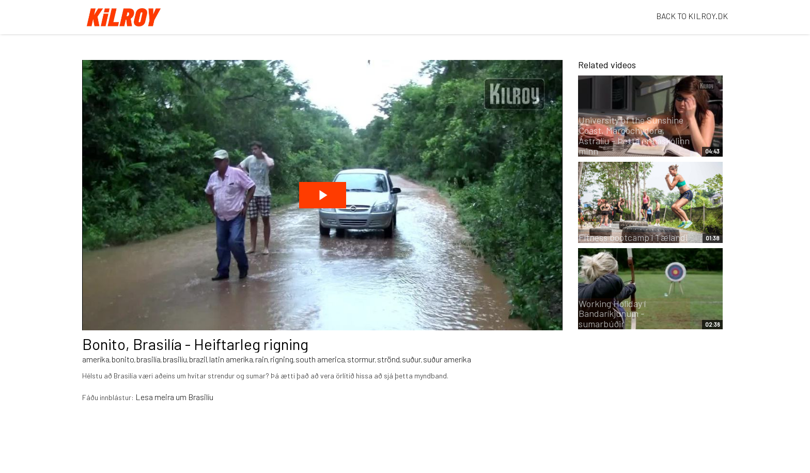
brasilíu (175, 359)
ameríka (96, 359)
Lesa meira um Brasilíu (174, 397)
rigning (281, 359)
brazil (198, 359)
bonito (123, 359)
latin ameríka (231, 359)
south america (320, 359)
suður (411, 359)
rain (261, 359)
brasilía (148, 359)
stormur (361, 359)
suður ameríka (447, 359)
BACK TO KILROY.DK (692, 16)
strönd (388, 359)
